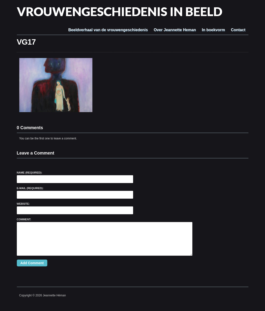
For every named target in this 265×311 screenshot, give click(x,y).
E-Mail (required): (30, 188)
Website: (23, 203)
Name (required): (29, 172)
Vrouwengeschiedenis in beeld (119, 11)
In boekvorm (213, 30)
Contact (238, 30)
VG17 (26, 42)
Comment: (24, 219)
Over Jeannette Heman (175, 30)
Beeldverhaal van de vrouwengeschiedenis (108, 30)
